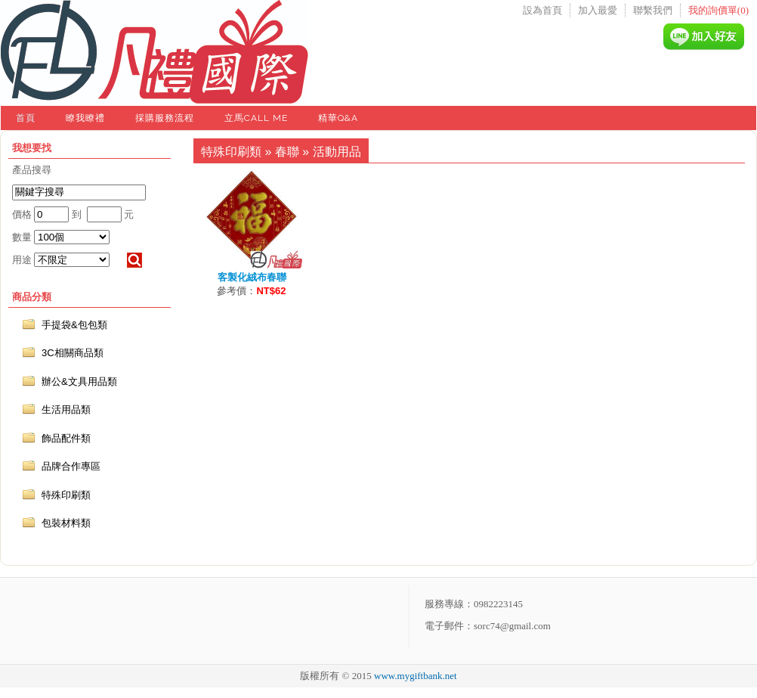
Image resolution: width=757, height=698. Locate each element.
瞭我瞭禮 (85, 118)
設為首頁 (542, 10)
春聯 (287, 151)
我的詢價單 (718, 10)
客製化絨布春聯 (252, 277)
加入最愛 (597, 10)
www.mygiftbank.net (415, 675)
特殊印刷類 (231, 151)
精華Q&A (338, 118)
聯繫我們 (652, 10)
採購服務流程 (164, 118)
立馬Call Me (256, 118)
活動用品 (337, 151)
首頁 (26, 118)
